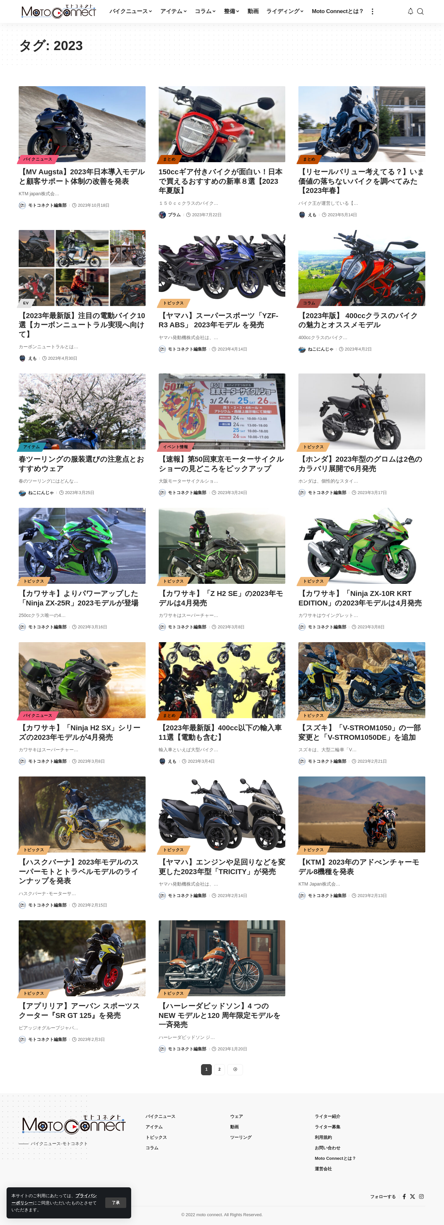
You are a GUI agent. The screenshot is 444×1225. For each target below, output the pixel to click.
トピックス (173, 303)
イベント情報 (175, 447)
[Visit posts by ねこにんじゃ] (302, 349)
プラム (174, 214)
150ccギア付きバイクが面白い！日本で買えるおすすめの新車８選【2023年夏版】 (220, 181)
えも (312, 214)
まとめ (169, 159)
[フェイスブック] (404, 1196)
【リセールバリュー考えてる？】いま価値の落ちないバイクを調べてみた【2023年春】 (361, 181)
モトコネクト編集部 (47, 205)
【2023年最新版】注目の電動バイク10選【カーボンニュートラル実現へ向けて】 (82, 325)
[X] (412, 1196)
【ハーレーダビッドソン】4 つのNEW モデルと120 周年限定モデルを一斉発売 (220, 1015)
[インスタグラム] (421, 1196)
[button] (115, 1202)
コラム (309, 303)
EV (26, 303)
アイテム (31, 447)
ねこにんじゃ (320, 349)
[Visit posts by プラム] (162, 215)
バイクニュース (37, 159)
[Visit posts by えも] (302, 215)
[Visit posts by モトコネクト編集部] (22, 205)
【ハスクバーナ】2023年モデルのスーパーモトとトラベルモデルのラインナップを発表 (79, 871)
